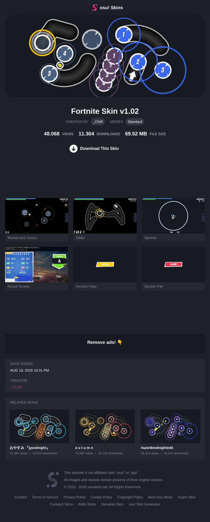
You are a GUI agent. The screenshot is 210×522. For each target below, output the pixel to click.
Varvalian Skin (112, 504)
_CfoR (98, 122)
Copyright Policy (130, 497)
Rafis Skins (87, 504)
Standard (135, 122)
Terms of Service (45, 497)
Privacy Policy (74, 497)
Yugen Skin (186, 497)
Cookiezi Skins (61, 504)
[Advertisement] (92, 181)
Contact (21, 497)
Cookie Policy (101, 497)
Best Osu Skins (160, 497)
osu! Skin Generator (144, 504)
